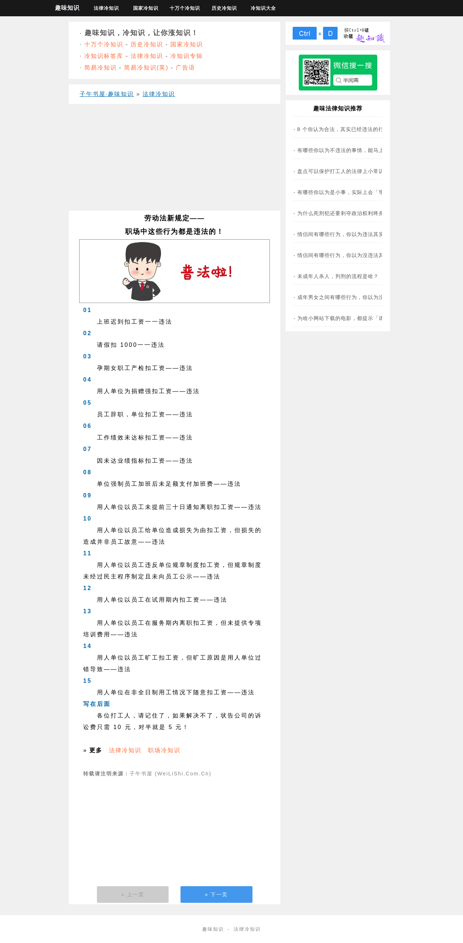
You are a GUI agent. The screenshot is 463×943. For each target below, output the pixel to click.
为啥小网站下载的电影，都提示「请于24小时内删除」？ (365, 318)
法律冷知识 (106, 8)
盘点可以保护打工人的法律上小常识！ (343, 171)
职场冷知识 (164, 750)
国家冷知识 (145, 8)
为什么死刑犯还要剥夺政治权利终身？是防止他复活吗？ (365, 213)
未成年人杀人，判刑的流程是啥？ (338, 276)
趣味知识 (67, 8)
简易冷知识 (100, 67)
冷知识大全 (263, 8)
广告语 (185, 67)
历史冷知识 (224, 8)
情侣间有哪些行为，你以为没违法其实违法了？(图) (359, 255)
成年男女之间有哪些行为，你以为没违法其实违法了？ (362, 297)
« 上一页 (132, 894)
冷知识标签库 (103, 56)
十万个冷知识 (185, 8)
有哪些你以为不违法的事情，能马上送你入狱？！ (357, 150)
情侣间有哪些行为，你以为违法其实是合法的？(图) (359, 234)
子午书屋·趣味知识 (107, 94)
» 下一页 (216, 894)
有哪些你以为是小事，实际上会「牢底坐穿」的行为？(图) (367, 192)
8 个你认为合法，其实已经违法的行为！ (346, 129)
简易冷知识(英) (146, 67)
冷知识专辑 (186, 56)
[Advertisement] (174, 160)
